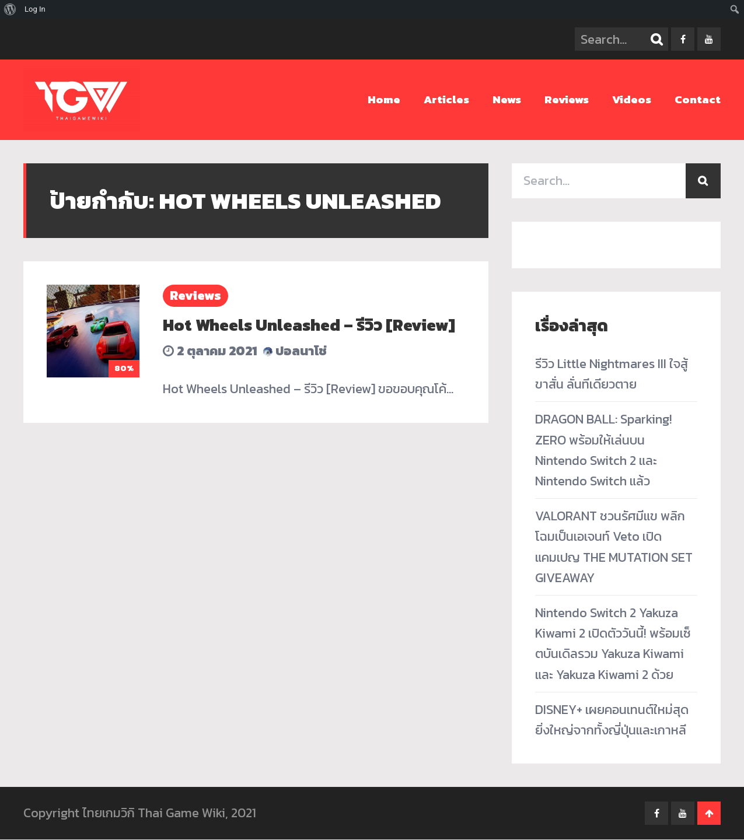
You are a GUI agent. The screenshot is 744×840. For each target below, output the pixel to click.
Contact (698, 99)
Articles (446, 99)
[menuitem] (10, 9)
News (506, 99)
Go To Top (709, 813)
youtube (709, 39)
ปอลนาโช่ (295, 350)
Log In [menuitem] (35, 9)
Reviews (566, 99)
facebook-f (682, 39)
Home (384, 99)
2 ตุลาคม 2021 (210, 350)
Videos (631, 99)
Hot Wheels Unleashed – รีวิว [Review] (309, 325)
